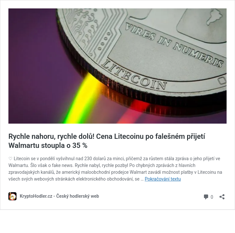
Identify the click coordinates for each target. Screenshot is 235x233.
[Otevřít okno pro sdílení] (222, 195)
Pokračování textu (163, 179)
